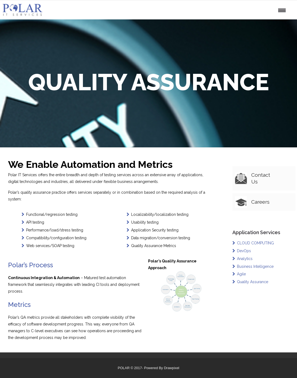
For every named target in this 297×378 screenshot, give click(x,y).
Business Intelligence (255, 266)
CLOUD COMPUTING (255, 243)
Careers (260, 202)
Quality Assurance (252, 282)
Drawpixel (171, 368)
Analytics (245, 258)
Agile (241, 274)
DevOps (244, 251)
